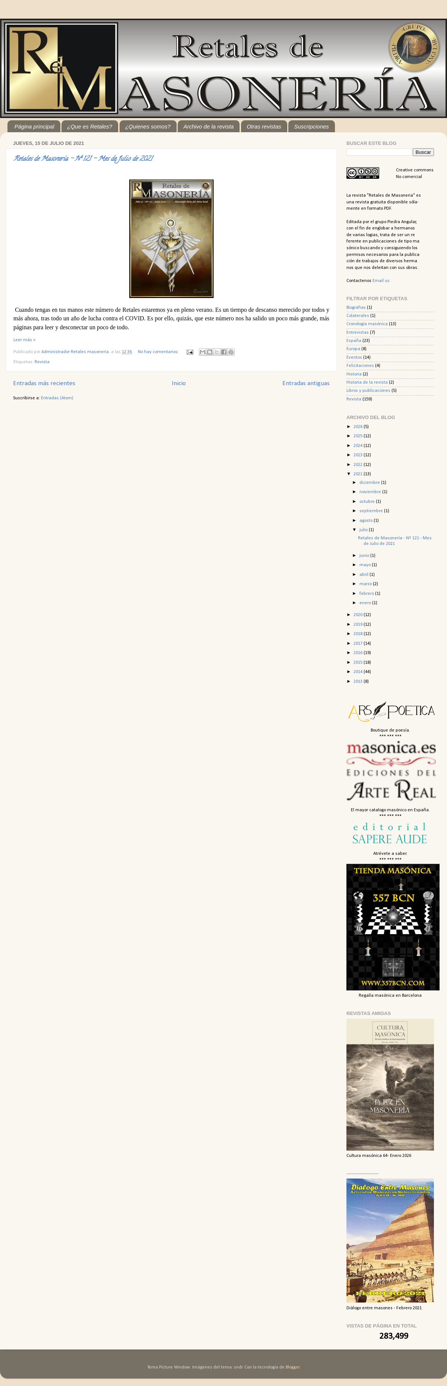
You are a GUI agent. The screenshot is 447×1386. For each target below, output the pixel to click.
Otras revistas (264, 126)
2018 (359, 634)
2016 (359, 653)
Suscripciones (311, 126)
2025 (359, 436)
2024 (359, 446)
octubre (367, 501)
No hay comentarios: (159, 352)
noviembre (370, 492)
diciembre (370, 482)
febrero (367, 593)
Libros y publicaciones (368, 390)
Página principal (34, 126)
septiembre (371, 511)
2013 (359, 681)
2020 (359, 615)
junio (364, 556)
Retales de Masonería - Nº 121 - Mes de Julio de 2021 (82, 159)
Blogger (292, 1367)
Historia (354, 374)
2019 (359, 624)
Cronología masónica (367, 324)
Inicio (179, 383)
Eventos (354, 357)
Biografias (356, 307)
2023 (359, 455)
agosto (366, 520)
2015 (359, 662)
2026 (359, 427)
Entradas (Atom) (57, 398)
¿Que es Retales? (89, 126)
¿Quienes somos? (148, 126)
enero (365, 603)
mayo (365, 565)
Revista (42, 362)
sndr (238, 1367)
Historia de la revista (367, 382)
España (353, 341)
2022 (359, 465)
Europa (353, 349)
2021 (359, 474)
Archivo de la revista (208, 126)
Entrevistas (357, 332)
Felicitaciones (360, 366)
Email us (381, 281)
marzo (366, 584)
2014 (359, 672)
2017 (359, 643)
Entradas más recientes (44, 383)
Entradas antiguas (306, 383)
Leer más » (24, 340)
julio (364, 530)
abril (364, 575)
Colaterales (357, 316)
